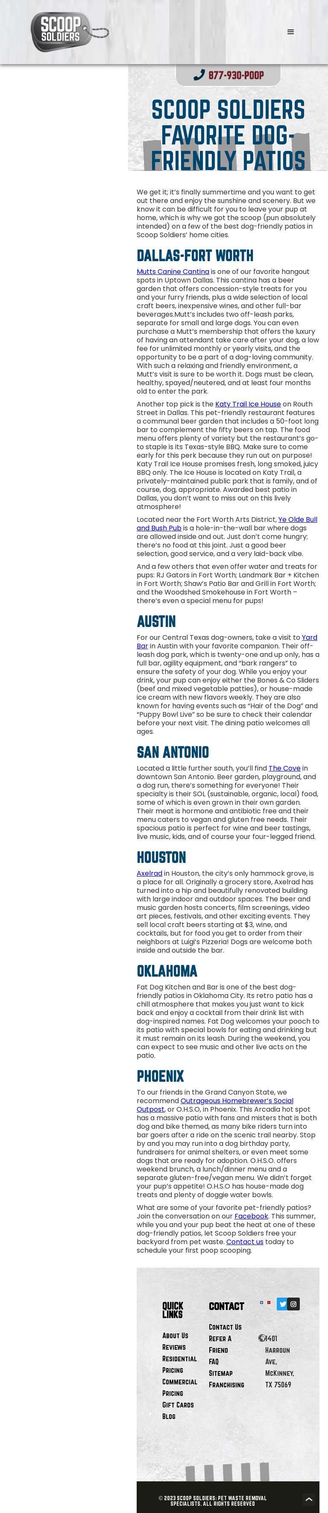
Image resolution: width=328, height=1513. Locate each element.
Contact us (245, 1242)
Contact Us (225, 1327)
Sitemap (221, 1373)
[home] (139, 32)
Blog (169, 1416)
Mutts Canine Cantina (173, 272)
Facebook (251, 1216)
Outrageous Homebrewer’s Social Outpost (215, 1105)
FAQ (214, 1361)
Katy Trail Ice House (248, 404)
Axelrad (149, 873)
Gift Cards (178, 1405)
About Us (175, 1335)
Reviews (174, 1347)
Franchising (226, 1385)
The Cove (285, 768)
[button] (291, 32)
